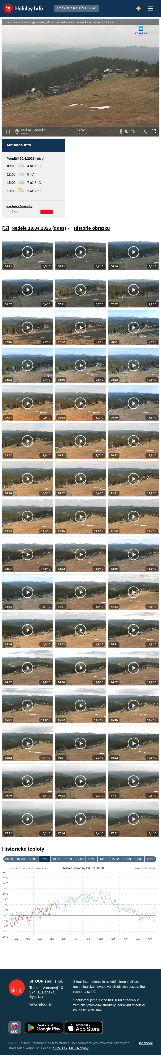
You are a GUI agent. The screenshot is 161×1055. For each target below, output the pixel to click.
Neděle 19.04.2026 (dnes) (41, 228)
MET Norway (78, 1048)
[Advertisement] (114, 178)
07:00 (21, 859)
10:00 (56, 859)
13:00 (91, 859)
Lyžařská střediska (76, 8)
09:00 (44, 859)
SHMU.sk (60, 1048)
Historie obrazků (92, 228)
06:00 (9, 859)
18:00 (150, 859)
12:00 (80, 859)
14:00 (103, 859)
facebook (146, 1043)
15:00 (115, 859)
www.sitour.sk (40, 1004)
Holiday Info (19, 5)
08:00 (32, 859)
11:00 (68, 859)
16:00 (127, 859)
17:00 (139, 859)
